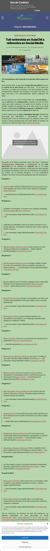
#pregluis (7, 187)
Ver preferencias (25, 547)
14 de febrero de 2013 (24, 251)
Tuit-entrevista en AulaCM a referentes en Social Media (25, 41)
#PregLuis (26, 211)
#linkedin (35, 187)
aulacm (13, 191)
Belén (15, 518)
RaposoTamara (23, 518)
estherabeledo (10, 263)
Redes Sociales (20, 35)
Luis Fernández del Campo (19, 47)
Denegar (25, 542)
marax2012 (9, 298)
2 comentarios (26, 50)
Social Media (31, 35)
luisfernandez (10, 247)
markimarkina (10, 211)
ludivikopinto (10, 356)
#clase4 (6, 191)
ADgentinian (6, 518)
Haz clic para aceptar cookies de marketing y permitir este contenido (25, 142)
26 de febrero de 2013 (37, 47)
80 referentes (34, 123)
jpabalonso (9, 434)
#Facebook (33, 373)
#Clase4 (22, 341)
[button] (47, 524)
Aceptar (25, 538)
